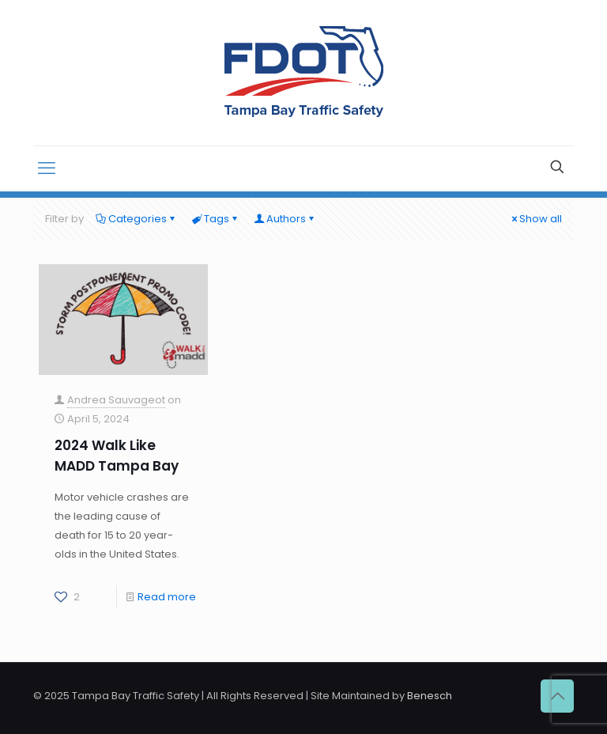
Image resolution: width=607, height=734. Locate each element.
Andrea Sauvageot (116, 399)
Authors (285, 218)
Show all (535, 218)
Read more (167, 596)
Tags (215, 218)
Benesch (429, 695)
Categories (136, 218)
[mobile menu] (46, 168)
